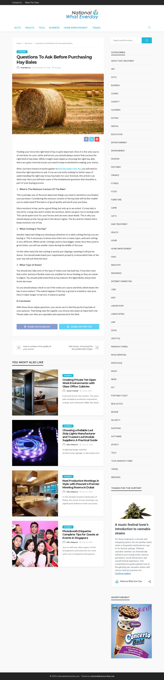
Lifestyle (115, 338)
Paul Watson (26, 68)
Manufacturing (119, 346)
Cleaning (115, 110)
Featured (116, 167)
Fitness (115, 183)
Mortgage (116, 363)
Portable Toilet (119, 395)
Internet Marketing (121, 281)
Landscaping (117, 314)
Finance (115, 175)
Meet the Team (32, 2)
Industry (116, 265)
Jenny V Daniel (72, 391)
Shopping (116, 428)
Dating (115, 118)
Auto (17, 27)
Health (29, 27)
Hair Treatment (119, 224)
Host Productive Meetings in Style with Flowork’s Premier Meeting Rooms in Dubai (80, 484)
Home (114, 240)
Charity (115, 101)
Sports (115, 444)
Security (115, 420)
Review (114, 412)
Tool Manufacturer (121, 461)
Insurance (116, 273)
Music (114, 371)
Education (116, 134)
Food (114, 191)
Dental (114, 126)
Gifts (114, 216)
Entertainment (119, 142)
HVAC (113, 257)
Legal (114, 330)
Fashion (115, 159)
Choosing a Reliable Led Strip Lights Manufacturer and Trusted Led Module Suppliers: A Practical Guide (79, 435)
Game (114, 208)
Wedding (115, 477)
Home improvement (76, 27)
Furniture (116, 199)
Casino (114, 93)
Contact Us (17, 2)
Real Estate (117, 404)
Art (113, 69)
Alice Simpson (72, 444)
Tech (42, 27)
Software (116, 436)
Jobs (113, 289)
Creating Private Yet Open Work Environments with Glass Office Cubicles (79, 383)
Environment (118, 150)
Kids (113, 297)
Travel (96, 27)
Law (113, 322)
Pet (113, 387)
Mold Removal (118, 355)
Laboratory (117, 306)
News (113, 379)
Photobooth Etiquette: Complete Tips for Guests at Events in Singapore (80, 534)
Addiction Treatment (122, 61)
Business (54, 27)
